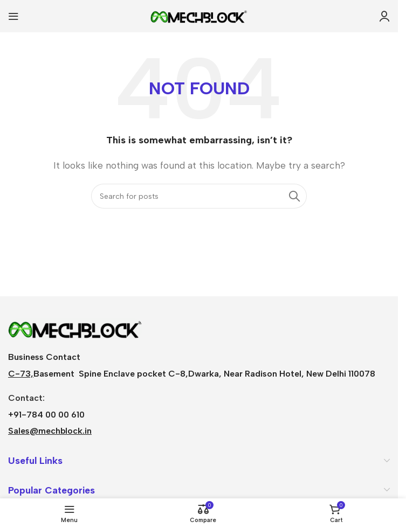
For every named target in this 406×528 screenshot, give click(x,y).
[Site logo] (198, 15)
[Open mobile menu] (13, 16)
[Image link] (75, 328)
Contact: (26, 398)
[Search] (199, 196)
